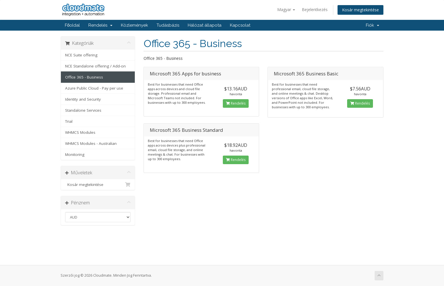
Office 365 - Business (84, 77)
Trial (68, 121)
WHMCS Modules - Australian (91, 143)
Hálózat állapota (204, 25)
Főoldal (72, 25)
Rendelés (100, 25)
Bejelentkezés (315, 9)
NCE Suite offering (81, 55)
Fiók (372, 25)
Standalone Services (83, 110)
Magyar (286, 9)
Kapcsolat (240, 25)
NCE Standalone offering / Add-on (95, 66)
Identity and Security (83, 99)
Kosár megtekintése (360, 9)
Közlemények (134, 25)
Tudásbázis (168, 25)
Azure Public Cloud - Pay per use (94, 88)
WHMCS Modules (80, 132)
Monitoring (74, 154)
